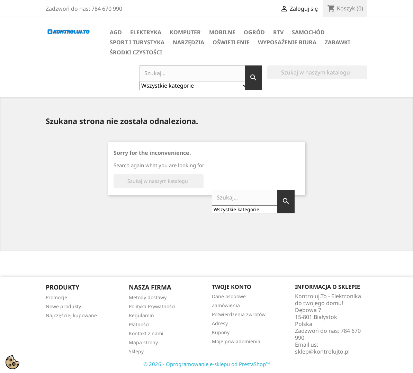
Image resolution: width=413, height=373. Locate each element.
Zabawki (337, 42)
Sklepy (136, 351)
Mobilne (222, 32)
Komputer (185, 32)
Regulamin (141, 315)
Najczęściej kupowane (71, 315)
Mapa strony (143, 342)
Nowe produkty (63, 306)
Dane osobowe (229, 296)
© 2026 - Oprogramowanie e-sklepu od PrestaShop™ (206, 364)
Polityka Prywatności (152, 306)
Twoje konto (231, 287)
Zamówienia (226, 305)
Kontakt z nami (146, 333)
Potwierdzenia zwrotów (239, 314)
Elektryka (145, 32)
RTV (278, 32)
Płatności (139, 324)
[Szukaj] (317, 72)
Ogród (254, 32)
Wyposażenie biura (287, 42)
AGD (116, 32)
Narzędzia (188, 42)
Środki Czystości (136, 52)
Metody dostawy (148, 297)
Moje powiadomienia (236, 341)
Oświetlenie (231, 42)
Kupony (221, 332)
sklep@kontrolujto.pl (322, 351)
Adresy (220, 323)
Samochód (308, 32)
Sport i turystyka (137, 42)
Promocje (56, 297)
